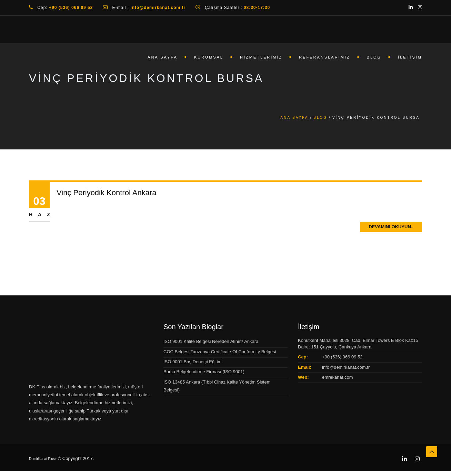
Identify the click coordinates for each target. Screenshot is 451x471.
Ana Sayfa (163, 57)
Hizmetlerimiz (261, 57)
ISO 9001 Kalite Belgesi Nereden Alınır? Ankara (210, 341)
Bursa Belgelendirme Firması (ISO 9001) (203, 371)
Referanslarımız (324, 57)
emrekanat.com (337, 377)
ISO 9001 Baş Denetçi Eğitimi (192, 361)
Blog (374, 57)
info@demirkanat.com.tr (346, 367)
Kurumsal (208, 57)
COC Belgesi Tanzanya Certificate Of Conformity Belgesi (219, 351)
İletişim (410, 57)
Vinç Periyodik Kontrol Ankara (106, 192)
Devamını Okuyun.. (391, 226)
